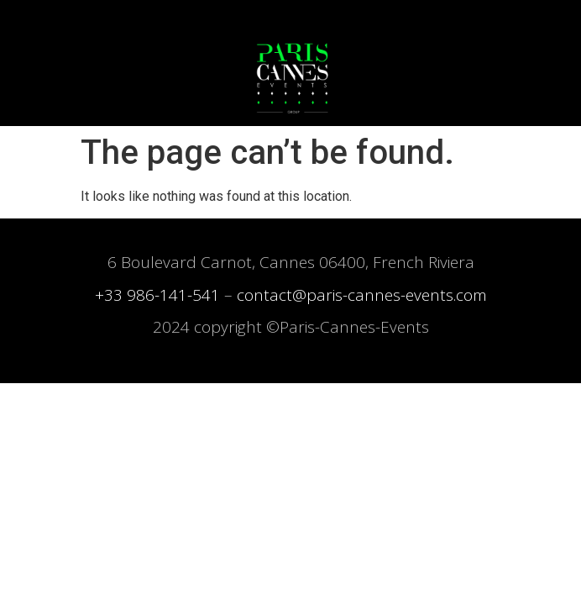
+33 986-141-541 (157, 295)
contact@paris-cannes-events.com (362, 295)
